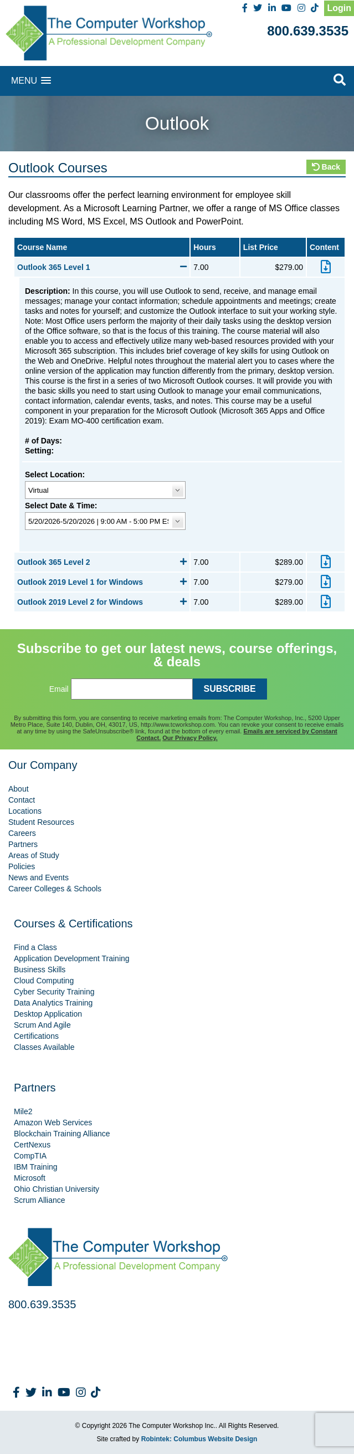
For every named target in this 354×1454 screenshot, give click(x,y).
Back (326, 166)
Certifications (36, 1036)
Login (339, 8)
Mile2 (23, 1111)
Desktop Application (48, 1013)
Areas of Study (33, 855)
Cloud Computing (44, 980)
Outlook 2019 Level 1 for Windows (102, 582)
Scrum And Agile (42, 1025)
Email (59, 689)
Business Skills (39, 969)
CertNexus (32, 1144)
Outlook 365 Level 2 (102, 562)
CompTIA (30, 1155)
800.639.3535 (307, 30)
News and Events (38, 877)
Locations (25, 811)
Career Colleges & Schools (54, 888)
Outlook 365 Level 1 (102, 267)
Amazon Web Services (53, 1122)
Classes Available (44, 1047)
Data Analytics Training (53, 1002)
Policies (21, 866)
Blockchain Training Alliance (62, 1133)
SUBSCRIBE (230, 688)
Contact (21, 799)
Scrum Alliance (39, 1200)
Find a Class (35, 947)
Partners (23, 844)
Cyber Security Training (54, 991)
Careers (22, 833)
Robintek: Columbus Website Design (199, 1439)
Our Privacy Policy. (189, 737)
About (18, 788)
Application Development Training (72, 958)
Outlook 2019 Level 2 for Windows (102, 602)
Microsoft (29, 1178)
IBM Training (36, 1166)
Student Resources (41, 822)
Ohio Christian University (56, 1189)
